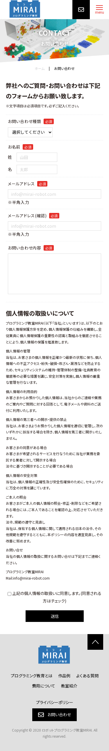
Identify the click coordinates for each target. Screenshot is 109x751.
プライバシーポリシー (54, 702)
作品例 (64, 675)
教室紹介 (69, 686)
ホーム (39, 68)
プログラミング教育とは (31, 675)
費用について (43, 686)
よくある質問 (87, 675)
